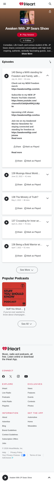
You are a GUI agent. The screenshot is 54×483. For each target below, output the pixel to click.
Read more (17, 138)
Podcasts (6, 397)
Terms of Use (35, 455)
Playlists (5, 406)
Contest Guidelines (10, 434)
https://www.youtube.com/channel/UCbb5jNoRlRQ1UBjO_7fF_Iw (29, 103)
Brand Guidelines (9, 430)
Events (31, 397)
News (30, 388)
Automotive (32, 417)
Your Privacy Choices (13, 455)
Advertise (6, 421)
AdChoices (7, 458)
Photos (31, 406)
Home (30, 421)
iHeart (4, 388)
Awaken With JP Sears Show (21, 478)
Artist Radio (7, 401)
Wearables (32, 426)
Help (4, 452)
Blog (4, 426)
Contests (31, 401)
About (4, 417)
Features (31, 393)
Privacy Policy (16, 452)
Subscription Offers (10, 439)
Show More (27, 54)
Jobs (4, 443)
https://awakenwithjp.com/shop (26, 89)
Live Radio (6, 393)
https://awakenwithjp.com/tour (26, 115)
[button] (17, 147)
